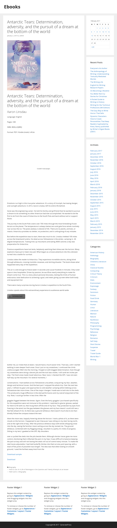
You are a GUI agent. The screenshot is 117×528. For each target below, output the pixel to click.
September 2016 (96, 166)
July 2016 (94, 172)
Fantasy (93, 289)
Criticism (93, 277)
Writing (93, 359)
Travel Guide (95, 353)
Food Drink (94, 298)
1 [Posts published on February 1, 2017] (97, 28)
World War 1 (95, 356)
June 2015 (94, 212)
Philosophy (94, 323)
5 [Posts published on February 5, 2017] (108, 28)
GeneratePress (65, 525)
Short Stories (95, 344)
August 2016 (95, 169)
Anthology (94, 255)
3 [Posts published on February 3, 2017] (102, 28)
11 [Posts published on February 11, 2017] (106, 32)
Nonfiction (94, 320)
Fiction (93, 295)
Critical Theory (96, 274)
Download (11, 459)
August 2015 (95, 206)
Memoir (93, 314)
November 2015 (96, 196)
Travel (92, 350)
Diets (92, 280)
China (92, 265)
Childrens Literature (98, 261)
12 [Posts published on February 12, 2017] (109, 32)
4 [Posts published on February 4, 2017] (105, 28)
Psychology (94, 329)
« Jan (92, 47)
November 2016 (96, 160)
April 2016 (94, 181)
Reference (94, 332)
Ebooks (12, 7)
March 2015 (95, 221)
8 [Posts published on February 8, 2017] (97, 32)
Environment (95, 283)
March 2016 (95, 184)
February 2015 (96, 224)
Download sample (14, 454)
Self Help (93, 341)
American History (97, 252)
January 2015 (95, 227)
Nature (93, 317)
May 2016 (94, 178)
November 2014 (96, 233)
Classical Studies (97, 268)
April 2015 (94, 218)
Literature (94, 310)
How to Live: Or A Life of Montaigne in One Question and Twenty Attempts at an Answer (39, 469)
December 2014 (96, 230)
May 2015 (94, 215)
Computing (94, 271)
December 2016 (96, 157)
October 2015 (95, 200)
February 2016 (96, 187)
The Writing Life (96, 82)
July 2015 (94, 209)
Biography (12, 467)
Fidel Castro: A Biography (17, 472)
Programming (95, 326)
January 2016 (95, 190)
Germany (94, 301)
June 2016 (94, 175)
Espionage (94, 286)
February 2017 (96, 151)
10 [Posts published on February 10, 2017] (103, 32)
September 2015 (96, 203)
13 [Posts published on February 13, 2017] (92, 36)
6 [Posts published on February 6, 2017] (91, 32)
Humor (93, 304)
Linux (92, 307)
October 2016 (95, 163)
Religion (93, 335)
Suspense (94, 347)
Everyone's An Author (98, 68)
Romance (94, 338)
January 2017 (95, 154)
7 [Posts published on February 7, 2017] (94, 32)
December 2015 (96, 193)
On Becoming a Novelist (99, 91)
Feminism (94, 292)
